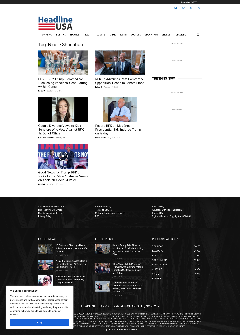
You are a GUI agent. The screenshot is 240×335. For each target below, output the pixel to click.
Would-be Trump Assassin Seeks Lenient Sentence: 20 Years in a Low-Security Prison (71, 264)
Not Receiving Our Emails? (50, 210)
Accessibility (158, 206)
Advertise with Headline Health (167, 210)
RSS (97, 216)
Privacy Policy (44, 216)
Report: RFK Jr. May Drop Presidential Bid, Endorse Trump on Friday (118, 129)
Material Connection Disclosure (110, 213)
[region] (39, 307)
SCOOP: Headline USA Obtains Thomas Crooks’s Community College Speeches (70, 279)
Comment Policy (103, 206)
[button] (198, 34)
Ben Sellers (43, 184)
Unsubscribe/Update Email (51, 213)
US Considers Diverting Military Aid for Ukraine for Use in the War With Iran (72, 248)
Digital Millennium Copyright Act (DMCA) (171, 216)
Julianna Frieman (46, 137)
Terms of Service (103, 210)
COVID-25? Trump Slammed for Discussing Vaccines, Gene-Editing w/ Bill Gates (62, 83)
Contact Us (157, 213)
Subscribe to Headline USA (51, 206)
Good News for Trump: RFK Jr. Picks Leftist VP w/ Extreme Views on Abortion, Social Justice (63, 176)
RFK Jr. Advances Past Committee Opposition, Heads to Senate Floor (119, 81)
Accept (39, 322)
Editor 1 (41, 91)
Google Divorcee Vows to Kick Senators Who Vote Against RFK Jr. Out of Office (61, 129)
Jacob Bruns (100, 137)
